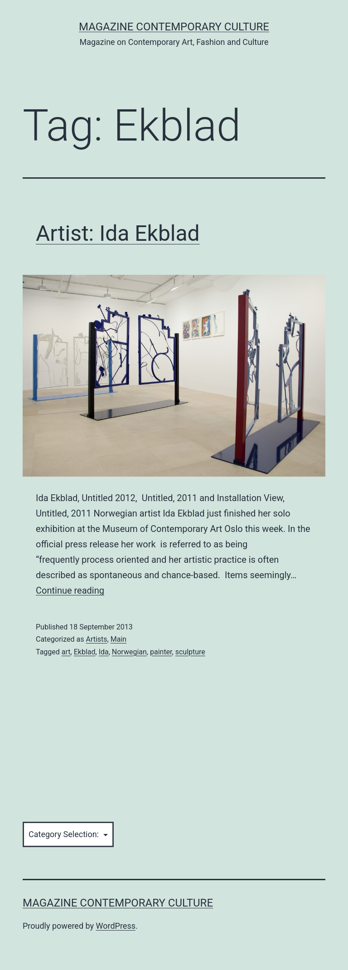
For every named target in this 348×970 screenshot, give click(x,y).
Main (118, 639)
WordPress (115, 926)
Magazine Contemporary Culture (174, 26)
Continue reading (70, 590)
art (66, 652)
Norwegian (129, 652)
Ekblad (85, 652)
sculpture (190, 652)
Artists (96, 639)
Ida (104, 652)
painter (161, 652)
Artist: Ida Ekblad (118, 233)
